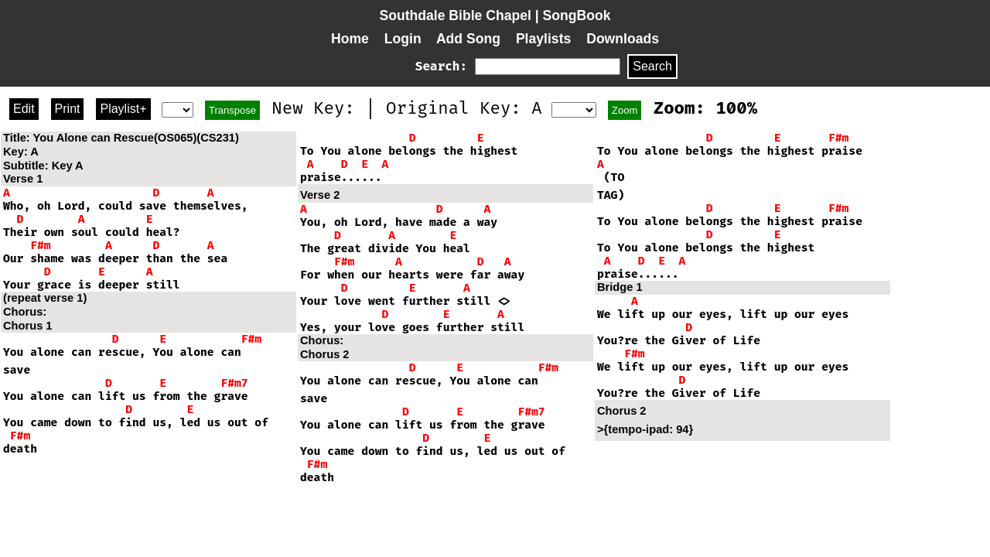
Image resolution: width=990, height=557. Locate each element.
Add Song (468, 38)
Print (67, 108)
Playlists (543, 38)
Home (350, 38)
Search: (441, 66)
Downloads (622, 38)
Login (403, 38)
